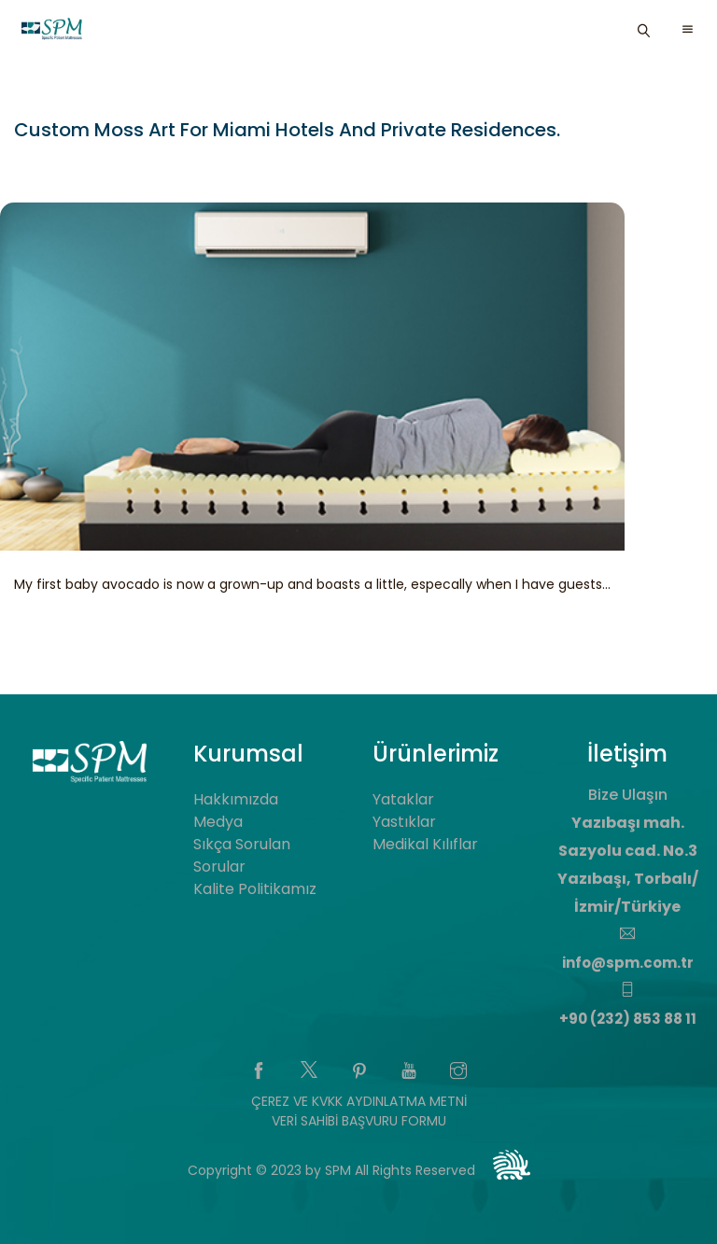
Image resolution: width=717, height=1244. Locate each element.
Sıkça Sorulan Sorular (241, 855)
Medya (218, 821)
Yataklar (403, 799)
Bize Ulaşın (628, 794)
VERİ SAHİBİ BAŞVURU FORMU (359, 1120)
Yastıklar (404, 821)
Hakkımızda (235, 799)
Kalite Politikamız (254, 889)
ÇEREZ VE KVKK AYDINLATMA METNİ (359, 1101)
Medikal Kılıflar (425, 844)
